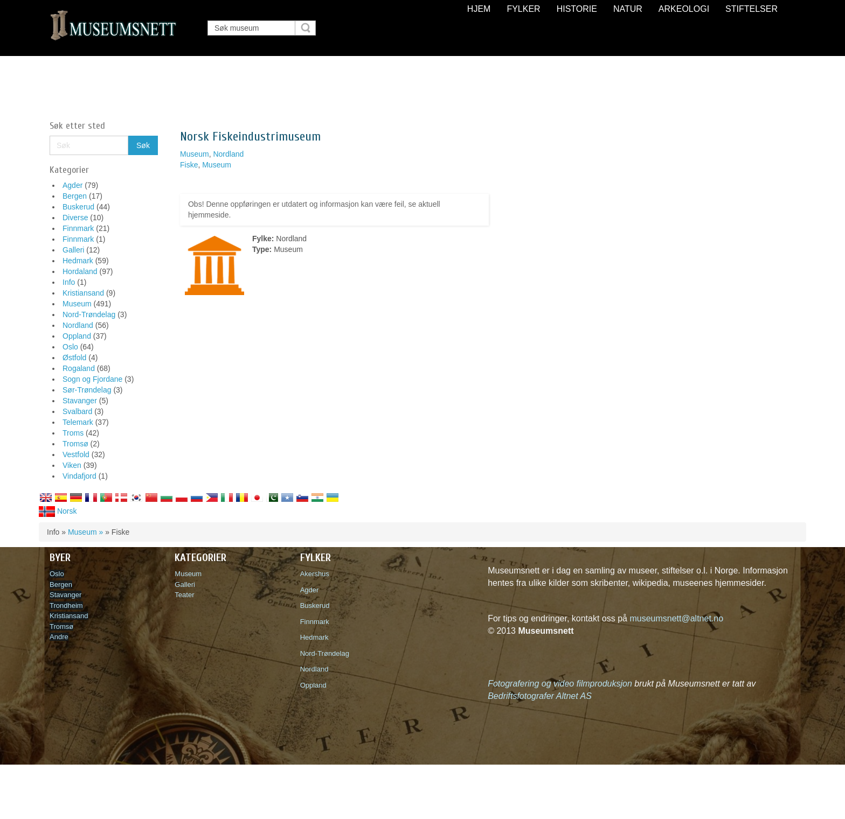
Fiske (189, 164)
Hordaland (80, 271)
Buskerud (78, 206)
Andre (59, 637)
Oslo (70, 346)
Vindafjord (79, 476)
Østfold (74, 357)
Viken (72, 465)
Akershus (316, 574)
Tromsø (75, 443)
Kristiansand (83, 293)
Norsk (58, 511)
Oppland (77, 336)
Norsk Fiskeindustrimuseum (250, 136)
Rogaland (79, 368)
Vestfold (76, 454)
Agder (72, 185)
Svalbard (77, 411)
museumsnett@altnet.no (676, 618)
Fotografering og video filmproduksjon (560, 683)
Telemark (78, 422)
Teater (184, 595)
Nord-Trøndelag (89, 314)
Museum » (85, 532)
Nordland (78, 325)
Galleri (73, 250)
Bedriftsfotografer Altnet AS (540, 696)
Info (69, 282)
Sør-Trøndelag (87, 390)
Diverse (75, 217)
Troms (73, 433)
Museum (77, 303)
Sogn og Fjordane (92, 379)
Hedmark (78, 260)
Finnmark (78, 228)
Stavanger (80, 400)
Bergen (75, 196)
